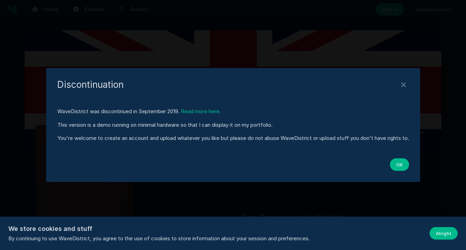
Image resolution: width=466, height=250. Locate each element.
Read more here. (201, 111)
